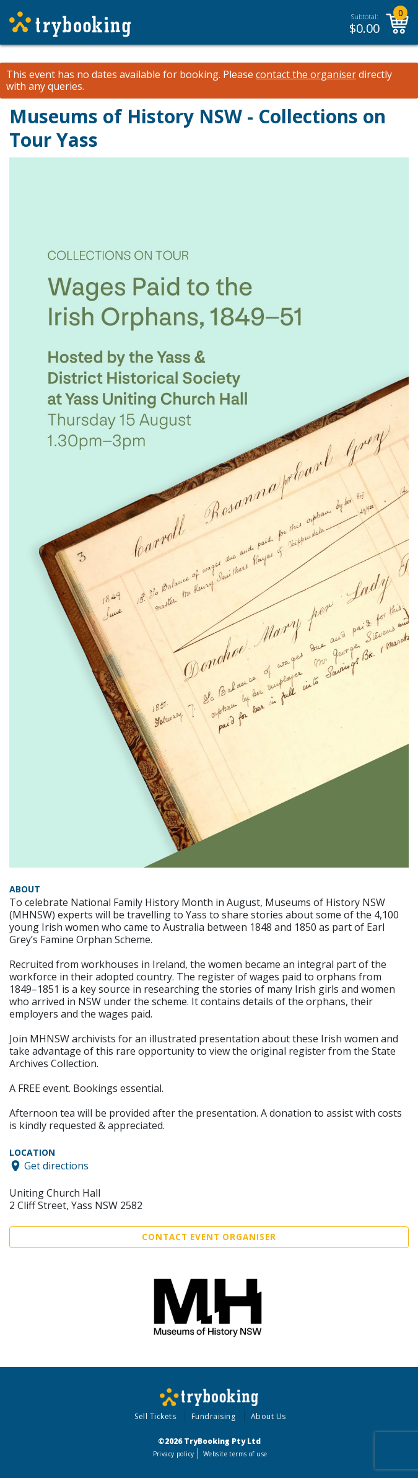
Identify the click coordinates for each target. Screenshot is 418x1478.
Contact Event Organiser (209, 1237)
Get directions (56, 1165)
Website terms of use (235, 1453)
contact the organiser (306, 75)
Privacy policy (173, 1453)
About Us (268, 1416)
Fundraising (213, 1416)
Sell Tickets (155, 1416)
